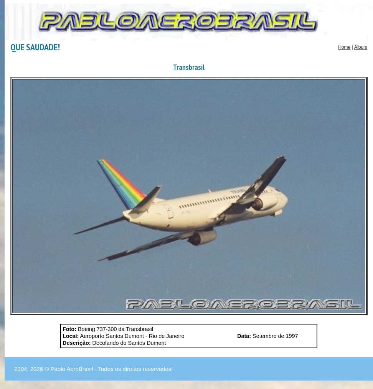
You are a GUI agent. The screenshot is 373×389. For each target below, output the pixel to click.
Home (344, 47)
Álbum (360, 47)
